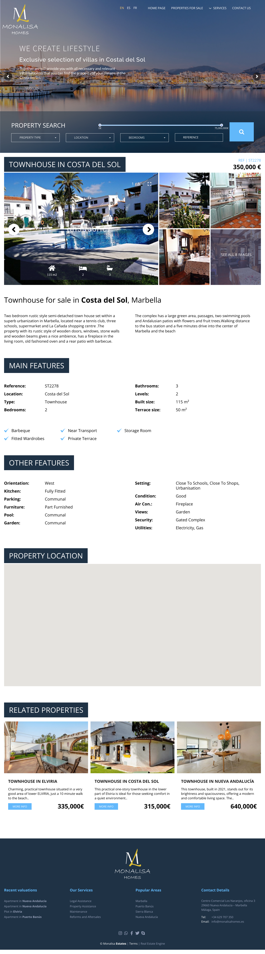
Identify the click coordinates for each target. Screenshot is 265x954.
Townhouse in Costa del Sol (127, 781)
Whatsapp (126, 933)
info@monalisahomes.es (228, 922)
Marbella (141, 901)
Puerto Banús (144, 906)
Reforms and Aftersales (85, 917)
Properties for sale (187, 8)
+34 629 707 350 (222, 917)
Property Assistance (83, 906)
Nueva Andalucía (147, 917)
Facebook (132, 933)
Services (219, 8)
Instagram (120, 933)
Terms (133, 944)
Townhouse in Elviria (32, 781)
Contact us (241, 8)
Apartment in (25, 901)
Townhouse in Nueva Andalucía (217, 781)
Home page (157, 8)
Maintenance (78, 912)
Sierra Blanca (144, 912)
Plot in (13, 912)
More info (20, 806)
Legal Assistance (81, 901)
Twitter (137, 933)
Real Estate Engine (153, 944)
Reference (190, 137)
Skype (143, 933)
